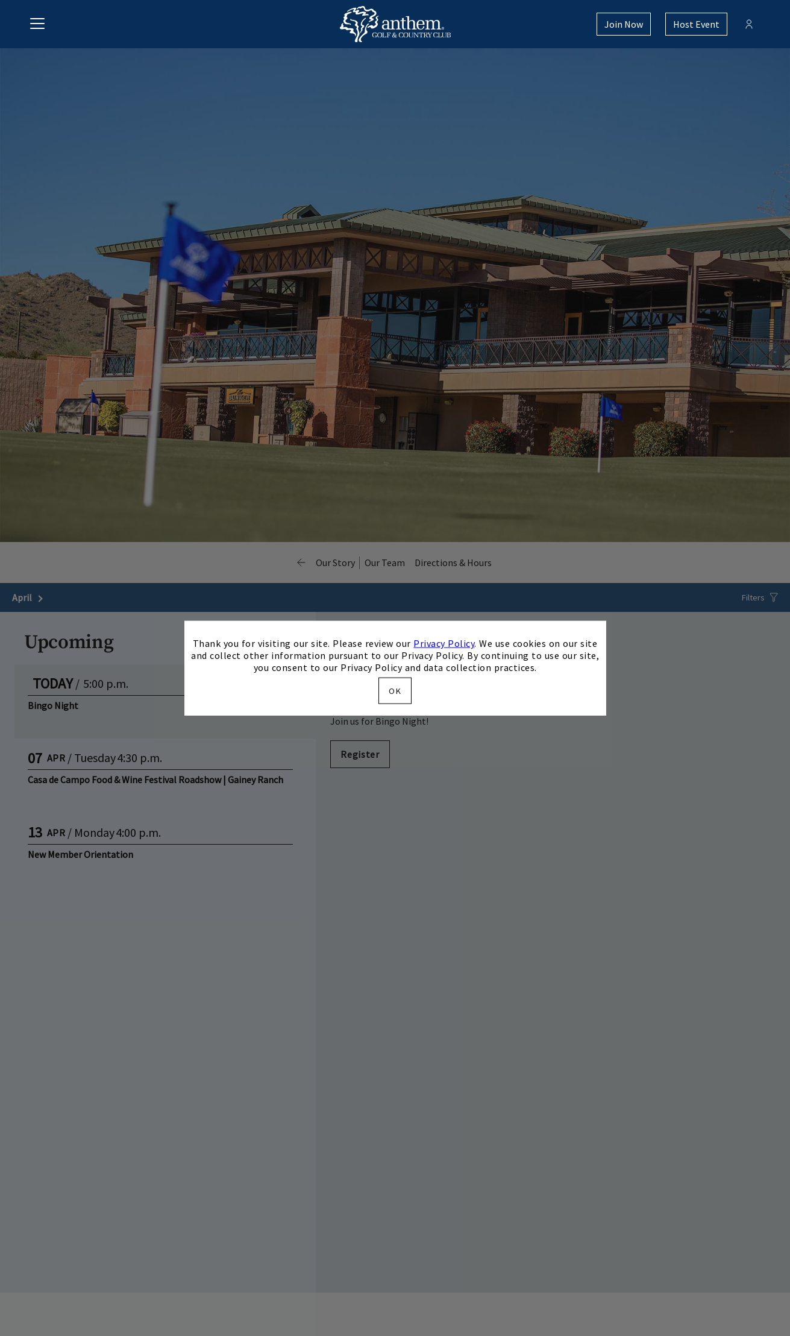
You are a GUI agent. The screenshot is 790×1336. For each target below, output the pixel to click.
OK (395, 690)
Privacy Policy (443, 643)
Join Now (623, 24)
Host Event (696, 24)
